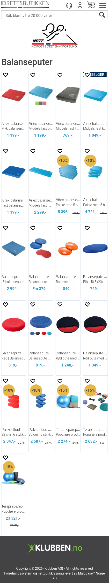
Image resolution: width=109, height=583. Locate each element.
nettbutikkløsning (51, 573)
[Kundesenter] (69, 5)
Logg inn (80, 5)
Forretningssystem (18, 573)
